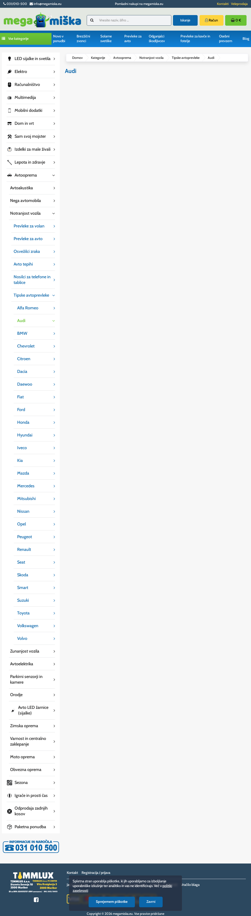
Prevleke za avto (132, 38)
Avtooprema (122, 58)
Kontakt (72, 867)
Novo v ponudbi (59, 38)
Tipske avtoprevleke (186, 58)
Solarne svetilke (106, 38)
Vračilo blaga (190, 879)
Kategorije (98, 58)
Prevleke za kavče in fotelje (195, 38)
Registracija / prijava (96, 867)
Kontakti (223, 4)
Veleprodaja (239, 4)
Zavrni (150, 902)
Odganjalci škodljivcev (157, 38)
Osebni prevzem (225, 38)
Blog (246, 38)
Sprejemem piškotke (112, 902)
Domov (77, 58)
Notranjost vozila (151, 58)
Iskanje (185, 20)
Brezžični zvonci (83, 38)
